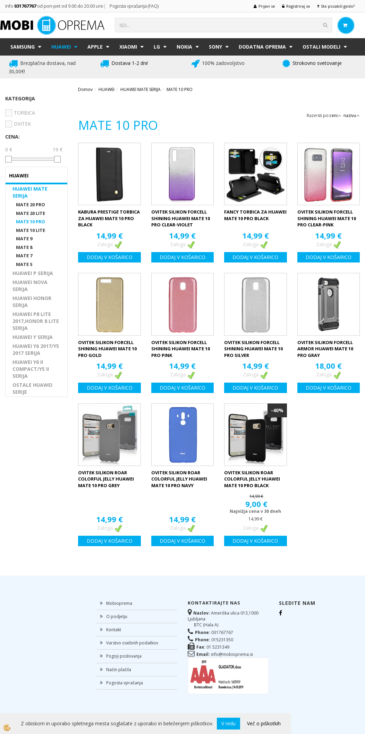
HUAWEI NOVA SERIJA (30, 285)
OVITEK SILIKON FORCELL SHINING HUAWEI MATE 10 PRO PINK (180, 348)
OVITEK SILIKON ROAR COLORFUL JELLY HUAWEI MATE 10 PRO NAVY (179, 479)
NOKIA (184, 46)
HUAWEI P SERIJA (32, 273)
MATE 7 (24, 255)
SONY (215, 46)
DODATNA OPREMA (262, 46)
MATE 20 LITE (30, 213)
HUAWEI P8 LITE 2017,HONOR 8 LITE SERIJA (35, 321)
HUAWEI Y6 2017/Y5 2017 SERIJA (35, 349)
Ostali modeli (321, 46)
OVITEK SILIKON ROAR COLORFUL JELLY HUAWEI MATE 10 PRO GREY (106, 479)
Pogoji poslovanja (124, 656)
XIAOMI (128, 46)
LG (157, 46)
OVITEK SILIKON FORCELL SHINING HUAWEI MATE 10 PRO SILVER (253, 348)
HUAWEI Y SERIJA (32, 337)
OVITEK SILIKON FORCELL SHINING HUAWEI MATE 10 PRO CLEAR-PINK (326, 218)
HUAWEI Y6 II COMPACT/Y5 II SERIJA (30, 369)
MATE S (24, 264)
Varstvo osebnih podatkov (132, 643)
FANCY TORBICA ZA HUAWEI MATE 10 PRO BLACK (255, 215)
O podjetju (116, 616)
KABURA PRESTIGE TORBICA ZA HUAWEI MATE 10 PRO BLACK (109, 218)
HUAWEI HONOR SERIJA (31, 301)
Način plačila (118, 670)
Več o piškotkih (264, 723)
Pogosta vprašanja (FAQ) (135, 6)
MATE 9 (24, 238)
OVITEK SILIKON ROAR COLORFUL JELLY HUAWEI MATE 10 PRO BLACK (252, 479)
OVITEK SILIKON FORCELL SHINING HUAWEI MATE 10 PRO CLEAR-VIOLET (180, 218)
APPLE (95, 46)
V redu (228, 723)
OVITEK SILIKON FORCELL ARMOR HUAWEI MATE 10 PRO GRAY (325, 348)
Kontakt (113, 630)
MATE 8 (24, 247)
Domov (85, 89)
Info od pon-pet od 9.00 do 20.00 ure (54, 6)
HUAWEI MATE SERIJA (30, 192)
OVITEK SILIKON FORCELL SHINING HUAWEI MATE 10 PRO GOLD (107, 348)
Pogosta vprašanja (124, 683)
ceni (335, 115)
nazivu (351, 115)
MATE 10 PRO (30, 221)
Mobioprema (119, 603)
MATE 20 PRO (30, 204)
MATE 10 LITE (30, 230)
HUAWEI (61, 46)
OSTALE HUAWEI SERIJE (32, 388)
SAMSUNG (22, 46)
